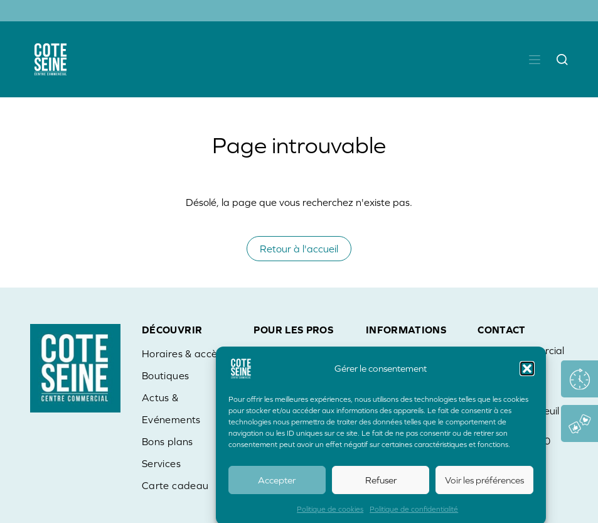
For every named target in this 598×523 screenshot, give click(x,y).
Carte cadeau (175, 485)
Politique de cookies (330, 513)
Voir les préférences (484, 484)
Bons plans (167, 441)
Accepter (277, 484)
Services (161, 463)
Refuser (381, 484)
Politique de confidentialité (414, 513)
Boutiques (165, 375)
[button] (527, 373)
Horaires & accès (182, 353)
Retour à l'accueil (299, 248)
